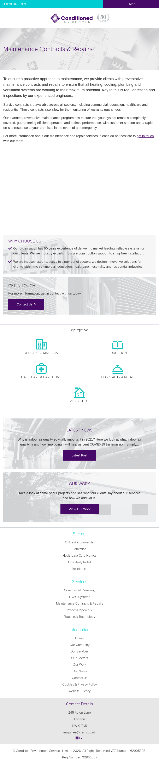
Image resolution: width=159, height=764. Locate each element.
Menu (131, 4)
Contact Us (26, 304)
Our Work (79, 665)
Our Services (79, 651)
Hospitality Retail (79, 562)
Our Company (80, 645)
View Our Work (79, 509)
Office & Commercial (79, 542)
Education (79, 549)
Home (79, 638)
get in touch (145, 136)
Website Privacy (80, 691)
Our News (79, 671)
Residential (79, 569)
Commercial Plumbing (79, 590)
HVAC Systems (79, 597)
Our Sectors (79, 658)
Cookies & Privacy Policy (79, 684)
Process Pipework (79, 610)
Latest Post (79, 455)
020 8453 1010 (14, 4)
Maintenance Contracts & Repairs (79, 603)
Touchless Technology (79, 617)
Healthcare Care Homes (79, 556)
